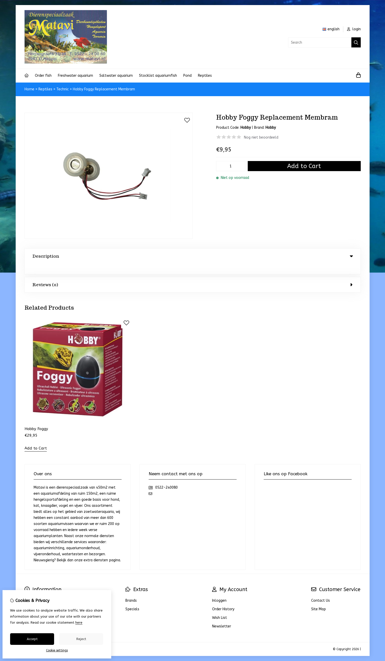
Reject (81, 639)
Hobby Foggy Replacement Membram (104, 89)
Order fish (43, 75)
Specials (132, 599)
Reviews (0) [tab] (192, 274)
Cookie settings (57, 650)
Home (29, 89)
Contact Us (320, 590)
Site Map (318, 599)
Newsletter (221, 616)
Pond (187, 75)
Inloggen (219, 590)
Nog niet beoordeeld (261, 137)
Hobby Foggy (36, 418)
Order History (223, 599)
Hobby (270, 127)
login (354, 29)
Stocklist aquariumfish (158, 75)
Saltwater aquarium (116, 75)
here (78, 622)
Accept (32, 639)
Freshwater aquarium (75, 75)
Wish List (219, 607)
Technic (62, 89)
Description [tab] (192, 256)
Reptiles (205, 75)
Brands (131, 590)
